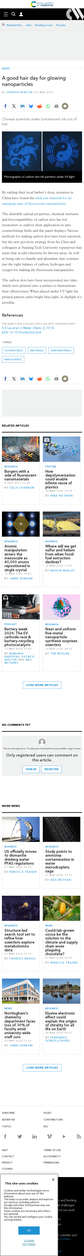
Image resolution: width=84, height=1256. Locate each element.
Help (5, 1150)
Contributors (53, 1119)
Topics (6, 1126)
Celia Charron (21, 487)
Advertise (8, 1119)
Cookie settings (29, 1242)
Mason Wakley (62, 570)
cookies (65, 1239)
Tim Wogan (59, 653)
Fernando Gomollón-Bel (57, 1039)
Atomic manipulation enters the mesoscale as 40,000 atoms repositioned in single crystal (17, 558)
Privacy (7, 1162)
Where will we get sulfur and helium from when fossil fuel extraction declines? (60, 554)
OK (29, 1230)
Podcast (10, 624)
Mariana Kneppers (14, 655)
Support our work (63, 1210)
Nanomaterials (61, 350)
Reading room (44, 25)
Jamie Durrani (21, 578)
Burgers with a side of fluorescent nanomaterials (20, 475)
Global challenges (63, 1205)
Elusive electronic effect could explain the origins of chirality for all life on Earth (61, 1021)
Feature (50, 466)
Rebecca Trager (23, 872)
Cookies (7, 1168)
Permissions (51, 1162)
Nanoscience (13, 359)
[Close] (53, 1179)
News (6, 68)
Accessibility (52, 1156)
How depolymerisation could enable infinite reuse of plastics (60, 479)
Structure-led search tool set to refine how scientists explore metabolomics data (19, 940)
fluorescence (13, 350)
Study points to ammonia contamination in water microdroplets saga (59, 861)
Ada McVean (60, 880)
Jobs (28, 25)
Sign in (31, 769)
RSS (46, 1126)
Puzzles (61, 25)
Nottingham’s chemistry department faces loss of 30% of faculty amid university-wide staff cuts (19, 1025)
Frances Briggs (22, 958)
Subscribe (8, 1112)
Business (51, 541)
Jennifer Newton (19, 92)
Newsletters (14, 25)
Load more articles (42, 685)
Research (11, 466)
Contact (8, 1156)
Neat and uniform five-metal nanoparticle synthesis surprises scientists (61, 637)
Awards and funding (62, 1200)
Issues (47, 1112)
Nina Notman (61, 495)
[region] (29, 1215)
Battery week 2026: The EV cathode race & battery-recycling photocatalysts (19, 637)
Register (51, 769)
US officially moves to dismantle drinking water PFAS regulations (20, 857)
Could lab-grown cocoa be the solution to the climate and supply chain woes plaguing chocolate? (61, 942)
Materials (37, 350)
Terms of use (52, 1150)
